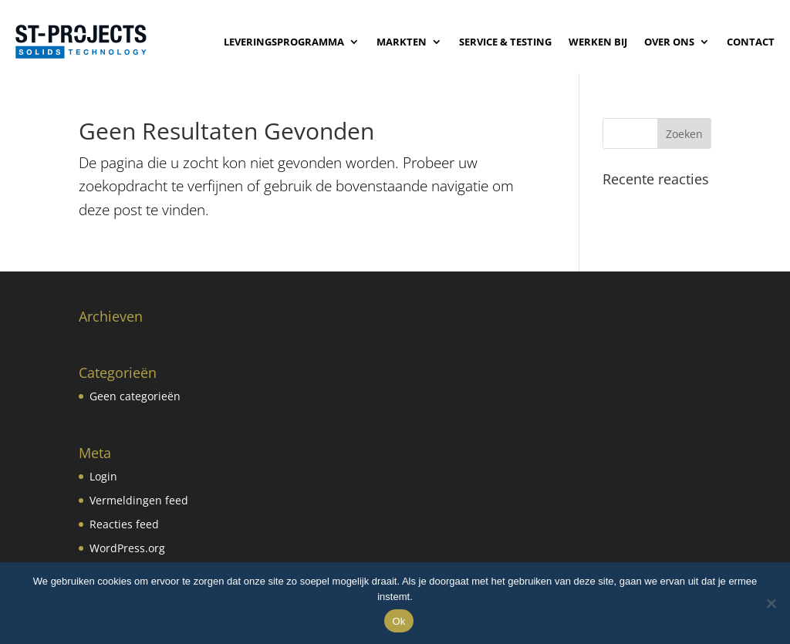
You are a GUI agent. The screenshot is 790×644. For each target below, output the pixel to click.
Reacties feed (124, 524)
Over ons (669, 42)
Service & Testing (505, 42)
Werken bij (598, 42)
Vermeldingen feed (138, 500)
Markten (401, 42)
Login (103, 476)
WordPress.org (127, 548)
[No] (770, 603)
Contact (751, 42)
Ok (398, 621)
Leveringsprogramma (284, 42)
